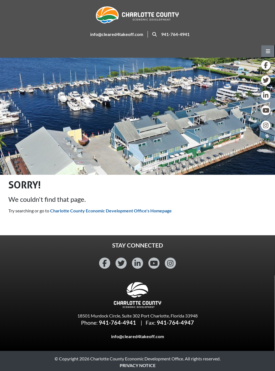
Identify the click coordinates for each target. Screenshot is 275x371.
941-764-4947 (175, 322)
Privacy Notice (138, 365)
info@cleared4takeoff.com (116, 34)
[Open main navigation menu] (268, 51)
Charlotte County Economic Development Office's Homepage (111, 210)
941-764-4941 (175, 34)
